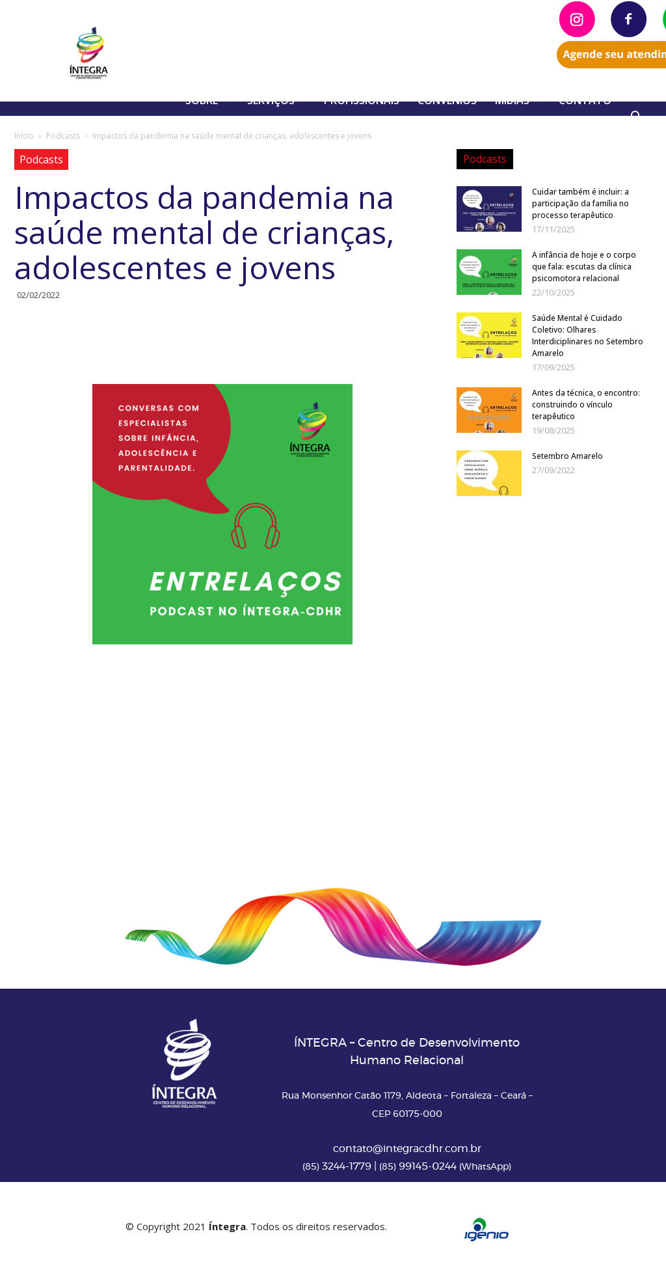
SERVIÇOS (276, 100)
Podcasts (63, 135)
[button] (636, 118)
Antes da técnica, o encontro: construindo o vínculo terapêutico (586, 404)
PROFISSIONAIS (361, 100)
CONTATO (585, 100)
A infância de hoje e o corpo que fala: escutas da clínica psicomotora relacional (584, 266)
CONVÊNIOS (447, 100)
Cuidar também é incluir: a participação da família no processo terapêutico (580, 203)
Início (24, 135)
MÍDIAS (517, 100)
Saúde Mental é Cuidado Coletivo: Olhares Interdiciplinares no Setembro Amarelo (587, 335)
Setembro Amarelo (567, 455)
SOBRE (206, 100)
